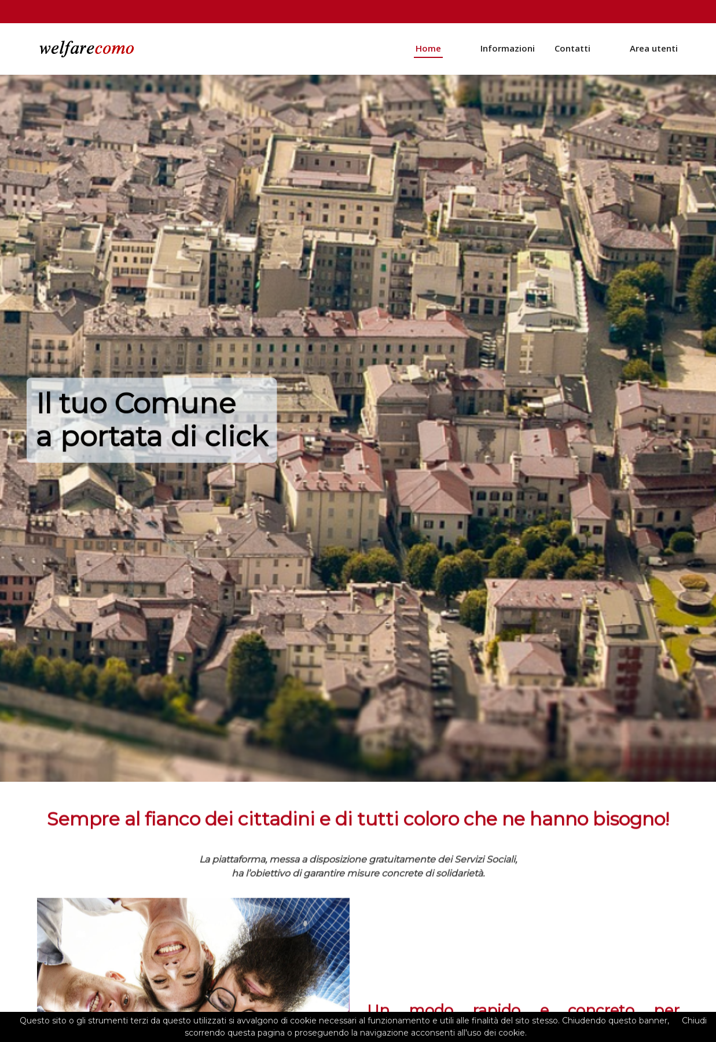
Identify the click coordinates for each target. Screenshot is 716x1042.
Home (428, 50)
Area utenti (654, 50)
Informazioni (507, 50)
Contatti (572, 50)
